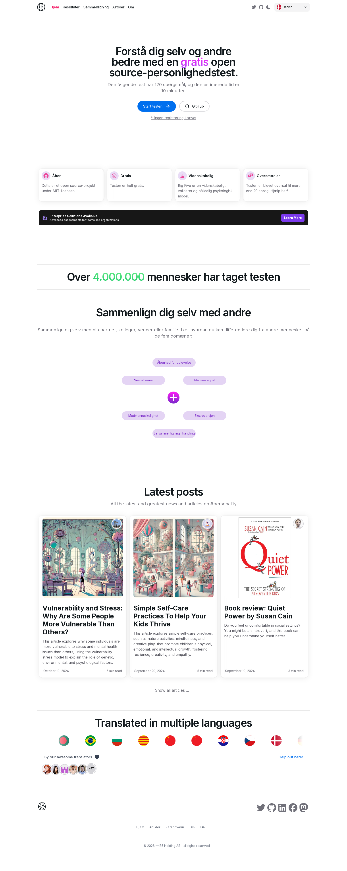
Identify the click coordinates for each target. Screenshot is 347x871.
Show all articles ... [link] (172, 690)
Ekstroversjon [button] (205, 415)
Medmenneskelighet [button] (143, 415)
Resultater (71, 7)
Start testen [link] (156, 106)
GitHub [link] (194, 106)
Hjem (54, 7)
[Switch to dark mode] (268, 7)
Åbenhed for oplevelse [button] (174, 362)
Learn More (293, 218)
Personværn (175, 827)
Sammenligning (96, 7)
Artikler (118, 7)
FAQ (203, 827)
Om (131, 7)
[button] (275, 185)
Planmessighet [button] (204, 380)
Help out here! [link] (290, 757)
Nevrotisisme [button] (143, 380)
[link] (254, 7)
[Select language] (292, 7)
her (284, 191)
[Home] (41, 7)
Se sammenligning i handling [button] (174, 433)
